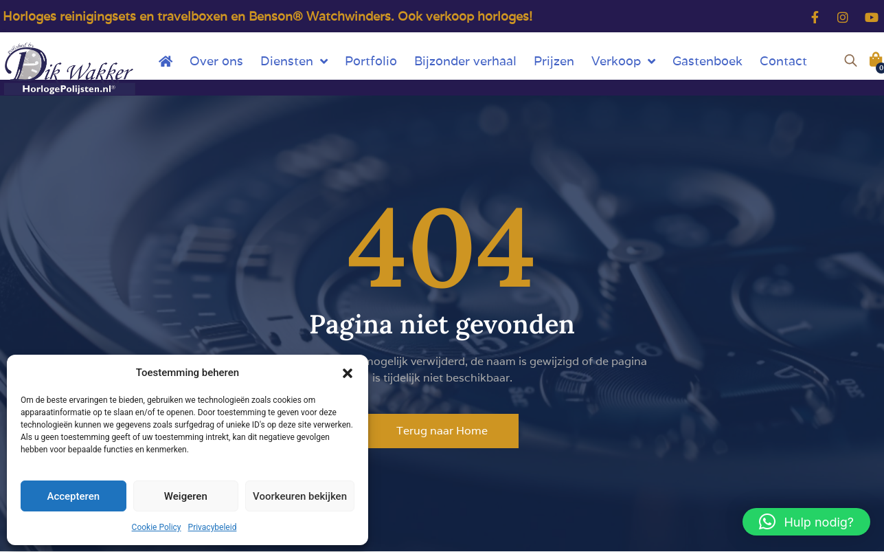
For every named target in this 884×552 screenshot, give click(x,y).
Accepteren (73, 496)
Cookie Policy (156, 527)
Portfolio (371, 61)
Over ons (216, 61)
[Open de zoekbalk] (850, 58)
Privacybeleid (212, 527)
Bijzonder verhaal (465, 61)
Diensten (294, 61)
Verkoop (623, 61)
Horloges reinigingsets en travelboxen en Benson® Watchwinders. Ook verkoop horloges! (267, 16)
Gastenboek (707, 61)
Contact (783, 61)
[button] (347, 372)
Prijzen (554, 61)
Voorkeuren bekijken (300, 496)
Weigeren (185, 496)
